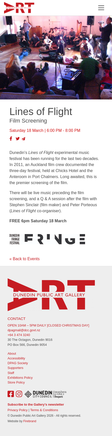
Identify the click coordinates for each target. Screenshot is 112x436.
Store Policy (16, 382)
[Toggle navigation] (101, 8)
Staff (11, 373)
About (12, 353)
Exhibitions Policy (20, 377)
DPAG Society (18, 363)
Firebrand (29, 421)
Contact (16, 318)
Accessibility (16, 358)
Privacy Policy (18, 410)
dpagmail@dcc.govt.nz (24, 330)
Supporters (15, 368)
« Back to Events (25, 259)
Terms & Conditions (44, 410)
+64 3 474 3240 (19, 335)
